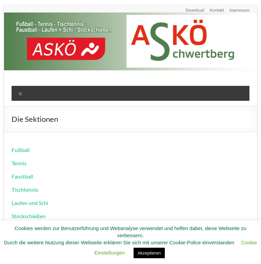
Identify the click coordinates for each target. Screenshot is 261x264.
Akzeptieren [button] (149, 253)
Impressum (239, 9)
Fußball (21, 150)
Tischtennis (25, 189)
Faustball (22, 176)
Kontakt (217, 9)
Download (195, 9)
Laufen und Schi (30, 203)
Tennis (19, 163)
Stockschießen (29, 216)
